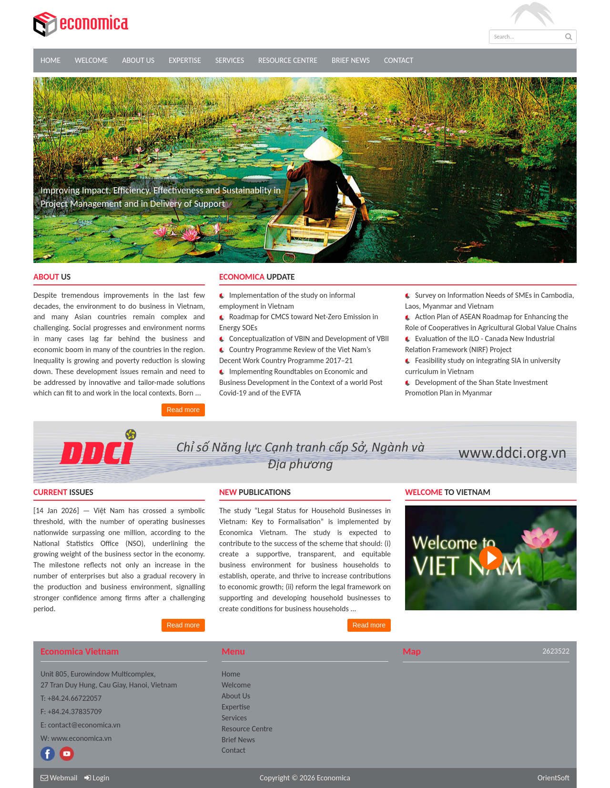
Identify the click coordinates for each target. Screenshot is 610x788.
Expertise (185, 60)
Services (229, 60)
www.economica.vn (81, 738)
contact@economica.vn (84, 724)
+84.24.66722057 (75, 698)
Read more (183, 410)
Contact (398, 60)
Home (51, 60)
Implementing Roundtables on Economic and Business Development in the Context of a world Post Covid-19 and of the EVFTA (301, 382)
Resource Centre (287, 60)
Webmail (59, 777)
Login (96, 777)
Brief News (351, 60)
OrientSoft (553, 777)
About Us (138, 60)
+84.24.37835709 (75, 711)
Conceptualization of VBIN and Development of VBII (309, 338)
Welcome (91, 60)
